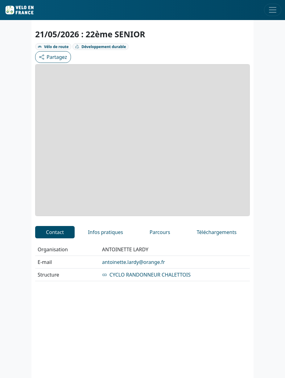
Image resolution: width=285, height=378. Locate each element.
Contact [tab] (55, 232)
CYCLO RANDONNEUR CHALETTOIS (146, 274)
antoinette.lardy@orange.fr (133, 262)
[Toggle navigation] (272, 10)
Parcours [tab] (160, 232)
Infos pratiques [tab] (105, 232)
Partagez (53, 57)
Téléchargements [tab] (217, 232)
